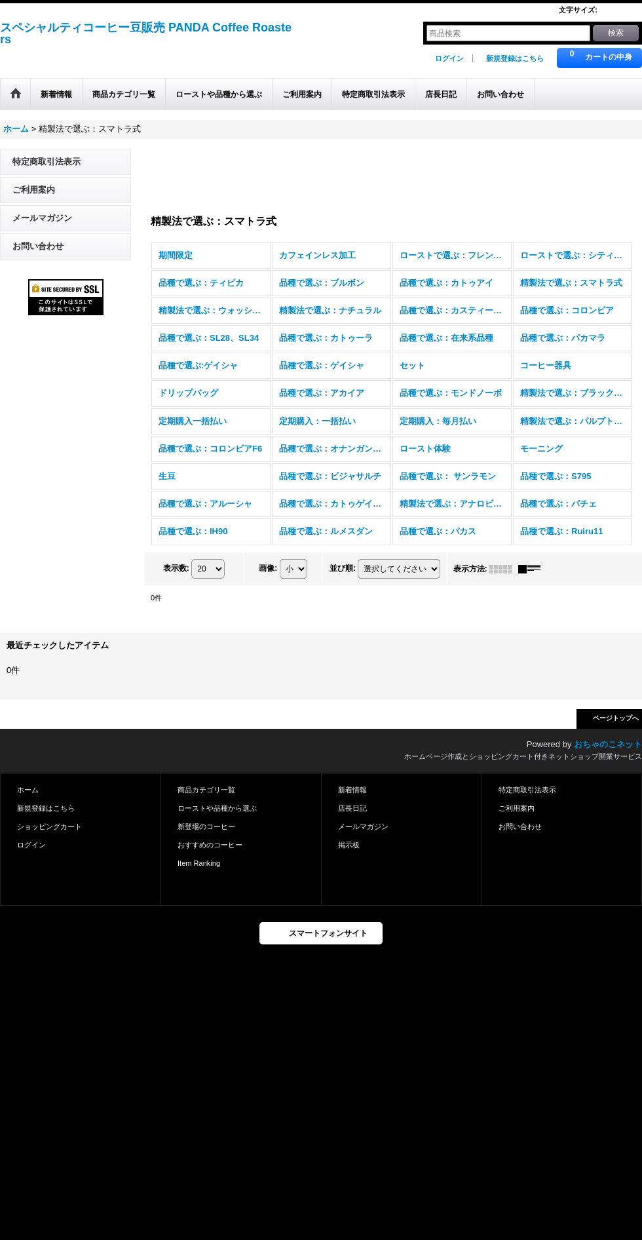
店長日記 (352, 808)
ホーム (28, 790)
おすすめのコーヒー (210, 845)
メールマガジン (42, 218)
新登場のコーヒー (206, 826)
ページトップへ (616, 718)
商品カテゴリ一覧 (206, 790)
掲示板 (349, 845)
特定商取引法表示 (46, 161)
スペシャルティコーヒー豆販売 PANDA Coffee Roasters (146, 33)
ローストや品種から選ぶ (217, 808)
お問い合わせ (38, 246)
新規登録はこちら (515, 58)
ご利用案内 (33, 190)
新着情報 (352, 790)
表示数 (176, 568)
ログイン (449, 58)
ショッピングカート (49, 826)
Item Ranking (199, 863)
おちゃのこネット (608, 744)
